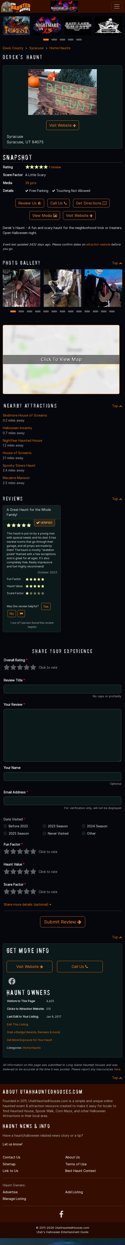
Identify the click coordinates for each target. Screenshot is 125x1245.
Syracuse (36, 48)
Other (91, 833)
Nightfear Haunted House (22, 440)
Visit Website (62, 125)
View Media (44, 215)
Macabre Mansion (16, 478)
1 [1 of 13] (13, 311)
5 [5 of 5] (79, 40)
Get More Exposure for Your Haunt (29, 1040)
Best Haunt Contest (80, 1171)
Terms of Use (76, 1164)
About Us (72, 1157)
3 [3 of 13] (29, 311)
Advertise (10, 1192)
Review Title (14, 680)
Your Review (14, 704)
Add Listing (74, 1192)
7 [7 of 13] (63, 311)
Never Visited (58, 833)
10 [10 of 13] (87, 311)
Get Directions (91, 203)
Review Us (29, 203)
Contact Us (11, 1157)
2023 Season (58, 826)
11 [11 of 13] (95, 311)
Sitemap (9, 1164)
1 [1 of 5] (46, 40)
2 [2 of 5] (54, 40)
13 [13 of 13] (112, 311)
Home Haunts (60, 48)
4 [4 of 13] (38, 311)
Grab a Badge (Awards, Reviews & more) (33, 1032)
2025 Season (19, 833)
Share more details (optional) (27, 904)
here (117, 1069)
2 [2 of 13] (21, 311)
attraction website (98, 244)
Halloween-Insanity (17, 428)
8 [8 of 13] (71, 311)
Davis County (13, 48)
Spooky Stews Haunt (19, 465)
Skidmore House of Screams (25, 415)
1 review (55, 167)
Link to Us (10, 1171)
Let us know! (12, 1144)
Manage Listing (14, 1199)
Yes (46, 606)
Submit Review (62, 922)
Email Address (16, 792)
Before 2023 (18, 826)
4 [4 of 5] (71, 40)
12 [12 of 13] (103, 311)
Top (117, 263)
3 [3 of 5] (62, 40)
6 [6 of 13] (54, 311)
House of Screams (17, 453)
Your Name (12, 768)
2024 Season (97, 826)
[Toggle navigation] (116, 6)
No (12, 614)
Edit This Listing (17, 1024)
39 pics (30, 183)
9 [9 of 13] (79, 311)
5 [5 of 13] (46, 311)
